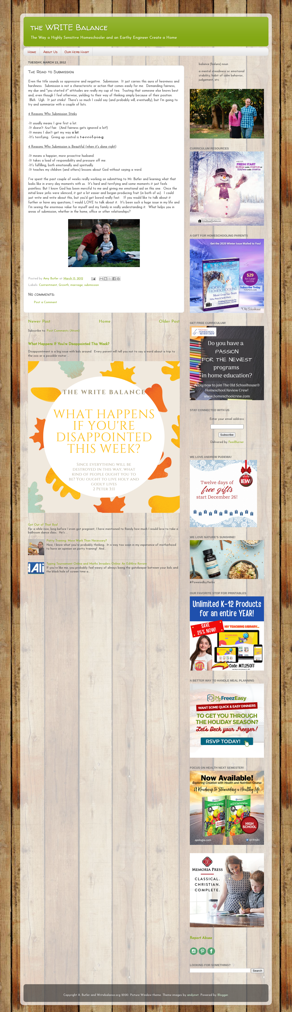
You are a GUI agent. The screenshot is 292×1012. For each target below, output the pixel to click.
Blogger (222, 995)
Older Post (169, 321)
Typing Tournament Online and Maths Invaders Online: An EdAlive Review (96, 563)
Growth (64, 285)
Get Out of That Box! (43, 524)
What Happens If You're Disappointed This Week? (68, 344)
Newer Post (39, 321)
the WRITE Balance (69, 27)
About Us (50, 52)
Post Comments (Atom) (63, 330)
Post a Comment (45, 302)
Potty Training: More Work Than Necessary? (76, 540)
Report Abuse (201, 938)
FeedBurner (236, 442)
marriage (76, 285)
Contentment (48, 285)
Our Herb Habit (77, 52)
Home (32, 52)
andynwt (193, 995)
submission (91, 285)
